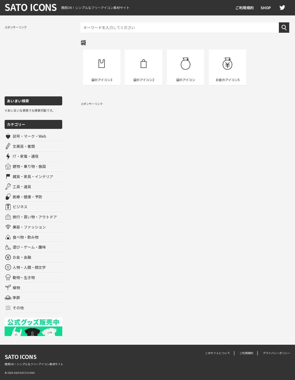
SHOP (266, 7)
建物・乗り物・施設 (29, 166)
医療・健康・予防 (27, 196)
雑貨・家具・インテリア (33, 176)
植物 (16, 287)
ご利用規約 (244, 7)
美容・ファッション (29, 227)
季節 (16, 297)
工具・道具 (22, 186)
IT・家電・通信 (25, 156)
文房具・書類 (24, 146)
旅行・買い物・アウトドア (35, 217)
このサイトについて (217, 353)
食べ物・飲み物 (25, 237)
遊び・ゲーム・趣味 (29, 247)
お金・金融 (22, 257)
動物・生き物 (24, 277)
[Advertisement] (33, 60)
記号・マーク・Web (29, 136)
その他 (18, 307)
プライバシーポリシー (276, 353)
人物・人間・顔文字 (29, 267)
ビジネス (20, 206)
